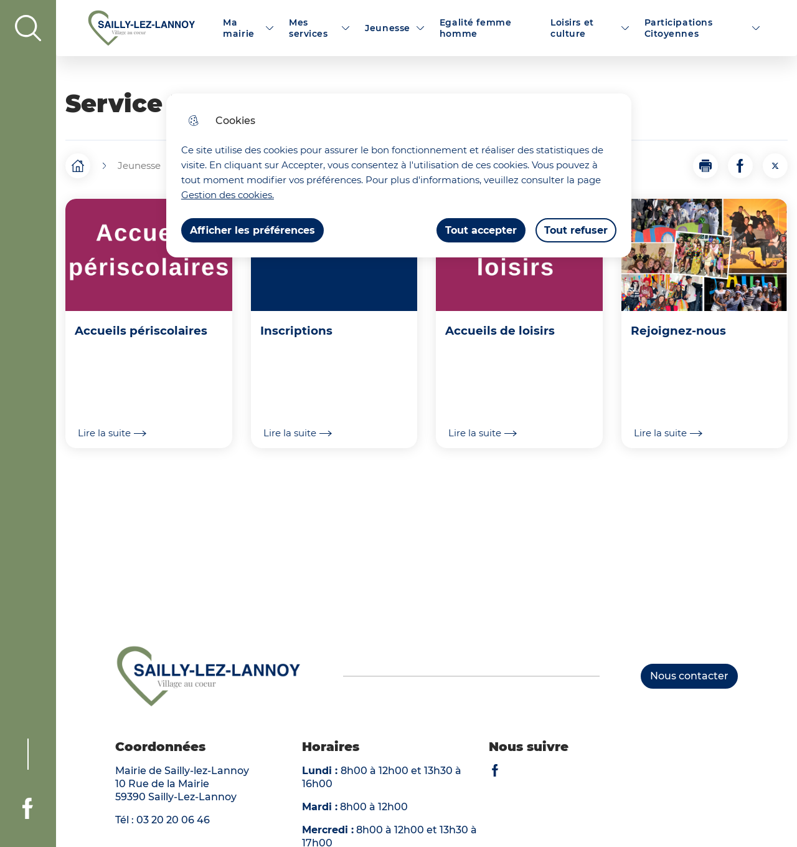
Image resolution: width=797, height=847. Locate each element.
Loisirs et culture (572, 28)
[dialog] (398, 175)
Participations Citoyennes (678, 28)
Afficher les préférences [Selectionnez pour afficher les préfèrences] (252, 230)
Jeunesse (387, 28)
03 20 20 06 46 (173, 820)
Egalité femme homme (475, 28)
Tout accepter (481, 230)
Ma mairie (238, 28)
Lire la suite (112, 433)
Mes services (308, 28)
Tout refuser (576, 230)
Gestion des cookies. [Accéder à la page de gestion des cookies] (227, 195)
